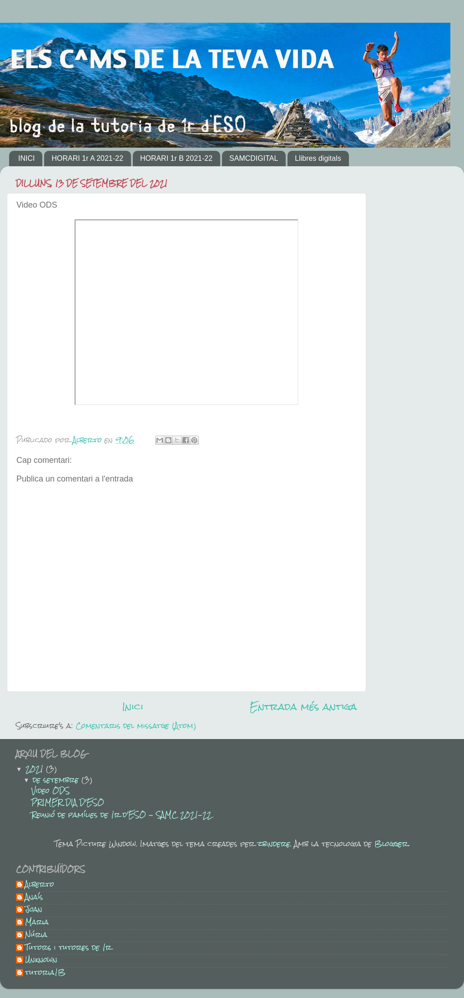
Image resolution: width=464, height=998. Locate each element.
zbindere (273, 844)
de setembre (57, 780)
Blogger (391, 844)
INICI (26, 158)
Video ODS (50, 791)
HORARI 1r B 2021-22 (176, 158)
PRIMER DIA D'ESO (67, 802)
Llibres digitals (318, 158)
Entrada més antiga (303, 706)
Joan (33, 910)
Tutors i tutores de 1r (68, 948)
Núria (36, 935)
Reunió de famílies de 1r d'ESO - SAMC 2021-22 (121, 815)
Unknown (41, 960)
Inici (132, 706)
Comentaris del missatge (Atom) (136, 726)
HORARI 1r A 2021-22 (87, 158)
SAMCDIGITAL (253, 158)
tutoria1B (45, 973)
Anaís (34, 898)
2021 (35, 769)
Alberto (39, 885)
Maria (37, 923)
